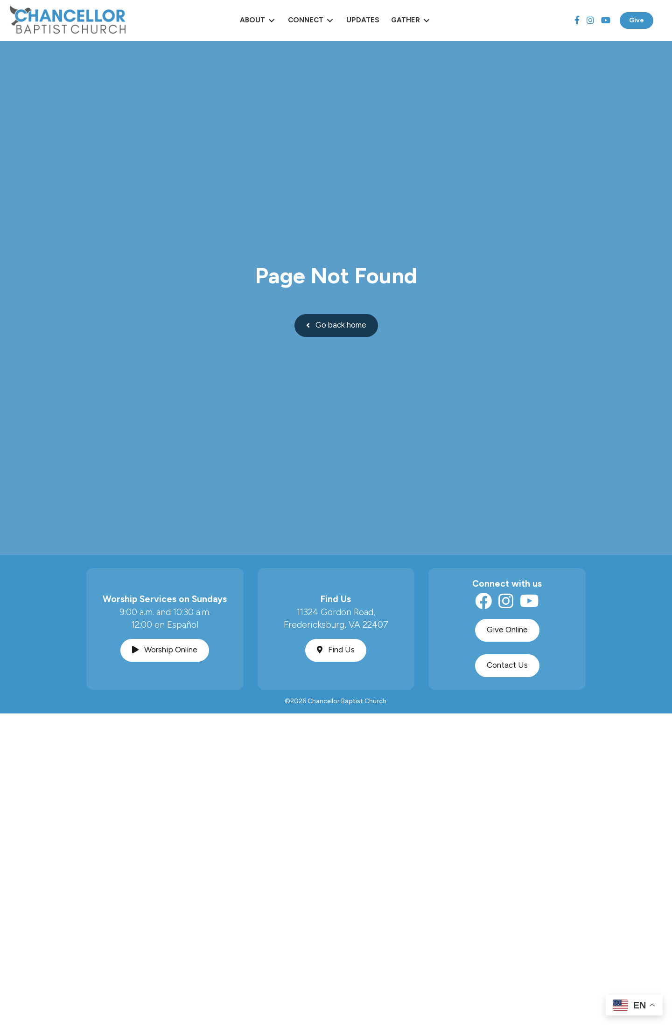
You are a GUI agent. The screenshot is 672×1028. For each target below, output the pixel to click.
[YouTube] (605, 20)
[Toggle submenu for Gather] (426, 20)
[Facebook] (577, 20)
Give (636, 20)
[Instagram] (590, 20)
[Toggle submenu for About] (271, 20)
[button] (336, 325)
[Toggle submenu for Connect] (330, 20)
